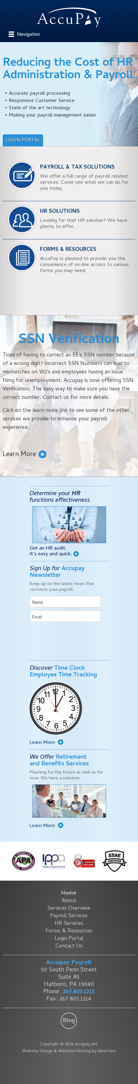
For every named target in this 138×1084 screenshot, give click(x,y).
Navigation (28, 35)
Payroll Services (69, 916)
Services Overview (69, 908)
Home (68, 893)
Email (37, 617)
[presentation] (65, 637)
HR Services (69, 923)
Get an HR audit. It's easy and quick (54, 551)
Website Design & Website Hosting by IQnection (69, 1051)
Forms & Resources (68, 931)
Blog (69, 1021)
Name (37, 602)
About (69, 901)
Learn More (19, 454)
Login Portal (23, 140)
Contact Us (69, 946)
